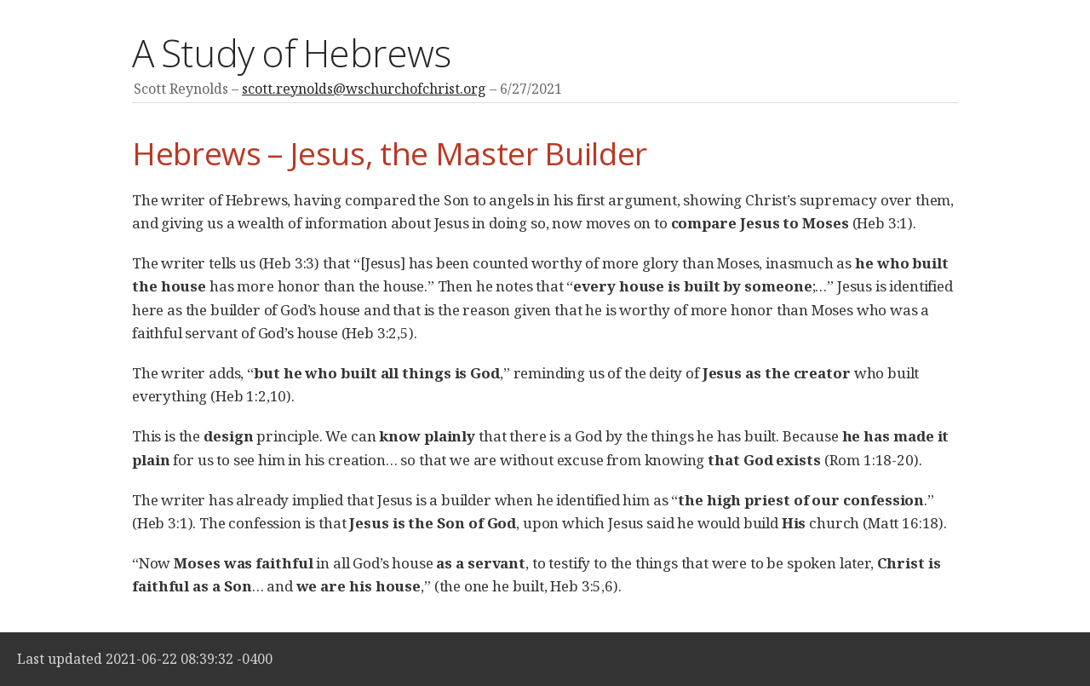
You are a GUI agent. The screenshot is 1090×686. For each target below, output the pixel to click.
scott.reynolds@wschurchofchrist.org (364, 88)
